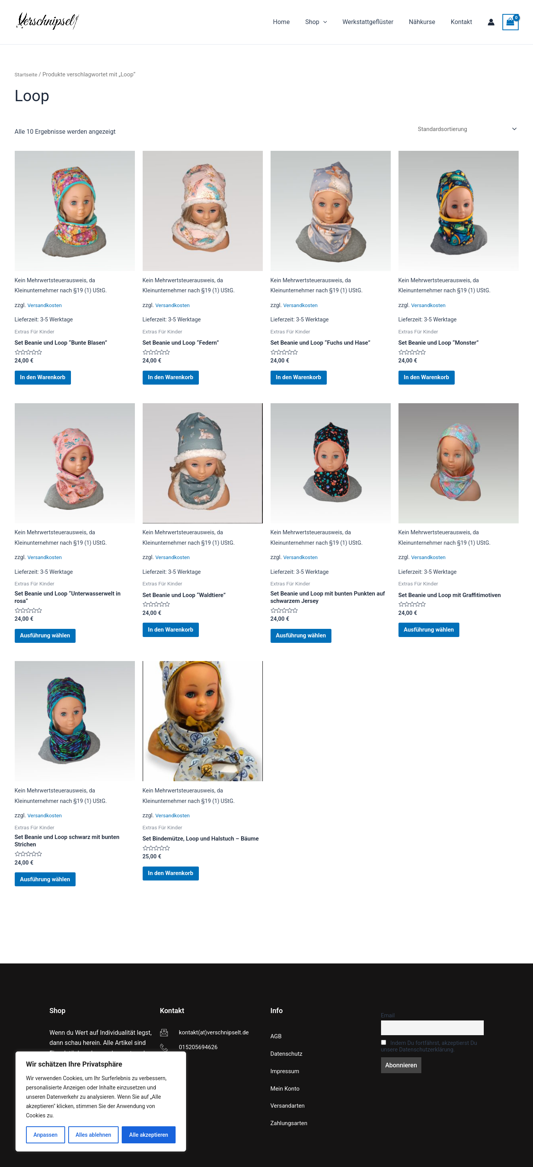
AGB (277, 1034)
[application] (334, 22)
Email (388, 1013)
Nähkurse (427, 22)
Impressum (286, 1069)
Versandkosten (46, 306)
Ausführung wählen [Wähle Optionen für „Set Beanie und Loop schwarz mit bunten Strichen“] (53, 899)
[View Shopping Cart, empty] (510, 22)
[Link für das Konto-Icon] (491, 22)
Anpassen (45, 1135)
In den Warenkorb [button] (50, 382)
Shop (327, 22)
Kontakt (463, 22)
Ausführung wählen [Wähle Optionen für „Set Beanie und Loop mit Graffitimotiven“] (437, 641)
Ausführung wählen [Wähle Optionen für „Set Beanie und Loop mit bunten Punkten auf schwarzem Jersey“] (309, 648)
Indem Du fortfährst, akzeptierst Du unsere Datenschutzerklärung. (429, 1044)
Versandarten (289, 1105)
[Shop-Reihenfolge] (463, 129)
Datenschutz (288, 1051)
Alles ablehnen (93, 1135)
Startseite (27, 74)
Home (295, 22)
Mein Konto (286, 1087)
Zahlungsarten (290, 1123)
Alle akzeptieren (148, 1135)
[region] (101, 1101)
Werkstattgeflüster (375, 22)
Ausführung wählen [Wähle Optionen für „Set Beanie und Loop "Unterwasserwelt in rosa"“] (53, 648)
